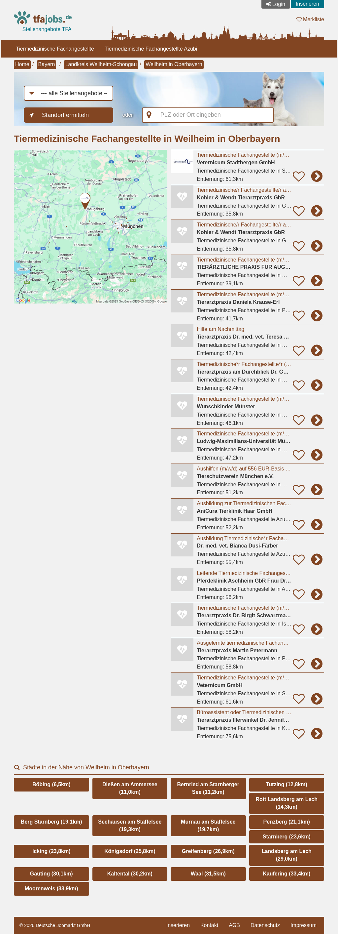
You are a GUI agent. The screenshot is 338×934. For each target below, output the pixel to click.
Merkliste (310, 19)
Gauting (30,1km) (51, 873)
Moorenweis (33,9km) (51, 888)
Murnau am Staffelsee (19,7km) (208, 825)
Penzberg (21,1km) (286, 822)
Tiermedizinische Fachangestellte (55, 49)
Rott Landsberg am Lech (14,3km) (286, 803)
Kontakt (209, 925)
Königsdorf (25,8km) (129, 851)
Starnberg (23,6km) (287, 836)
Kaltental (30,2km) (129, 873)
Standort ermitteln (65, 115)
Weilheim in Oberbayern (174, 64)
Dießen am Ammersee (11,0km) (129, 788)
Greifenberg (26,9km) (208, 851)
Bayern (46, 64)
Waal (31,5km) (208, 873)
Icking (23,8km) (51, 851)
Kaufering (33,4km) (286, 873)
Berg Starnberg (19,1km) (51, 822)
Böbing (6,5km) (51, 784)
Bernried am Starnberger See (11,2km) (208, 788)
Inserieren (307, 4)
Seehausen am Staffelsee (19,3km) (129, 825)
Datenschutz (265, 925)
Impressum (303, 925)
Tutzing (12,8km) (286, 784)
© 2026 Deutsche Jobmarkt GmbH (54, 925)
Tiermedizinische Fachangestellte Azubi (151, 49)
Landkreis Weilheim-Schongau (101, 64)
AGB (234, 925)
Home (22, 64)
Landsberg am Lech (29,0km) (287, 855)
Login (278, 4)
